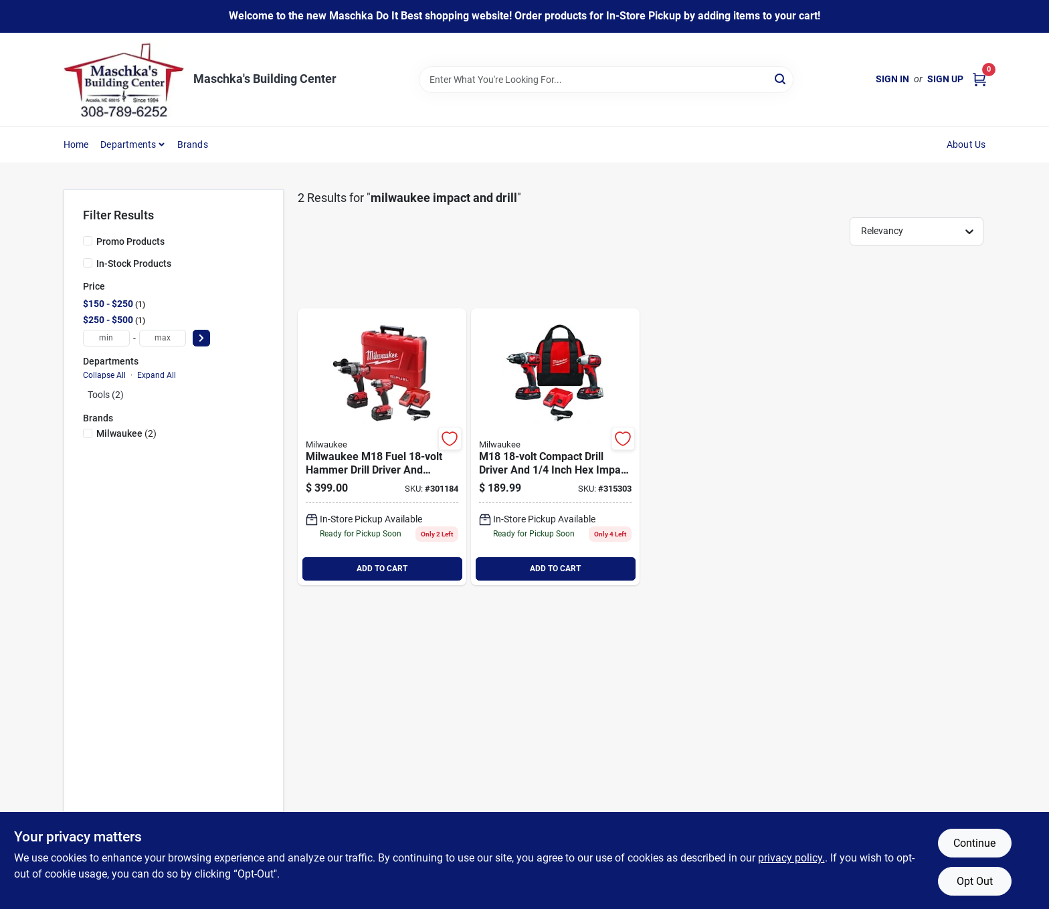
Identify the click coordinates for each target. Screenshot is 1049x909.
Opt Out (975, 881)
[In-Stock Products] (87, 263)
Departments (128, 144)
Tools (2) (106, 394)
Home (76, 144)
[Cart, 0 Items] (979, 79)
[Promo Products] (87, 240)
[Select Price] (201, 338)
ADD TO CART (382, 568)
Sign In (892, 79)
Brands (192, 144)
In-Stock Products (133, 263)
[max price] (162, 338)
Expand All (156, 375)
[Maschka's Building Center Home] (124, 79)
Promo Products (130, 241)
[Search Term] (606, 79)
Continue (974, 843)
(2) (126, 433)
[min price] (106, 338)
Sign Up (945, 79)
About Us (966, 144)
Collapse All (104, 375)
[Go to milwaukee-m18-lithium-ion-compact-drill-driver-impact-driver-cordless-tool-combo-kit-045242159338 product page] (555, 446)
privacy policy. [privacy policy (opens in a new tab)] (791, 857)
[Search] (781, 79)
